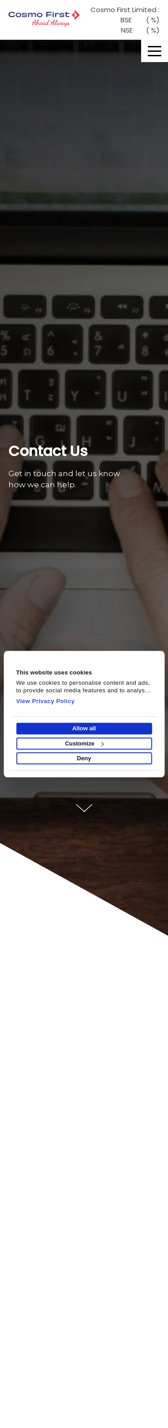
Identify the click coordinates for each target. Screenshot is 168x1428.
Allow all (84, 728)
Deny (84, 758)
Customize (84, 743)
